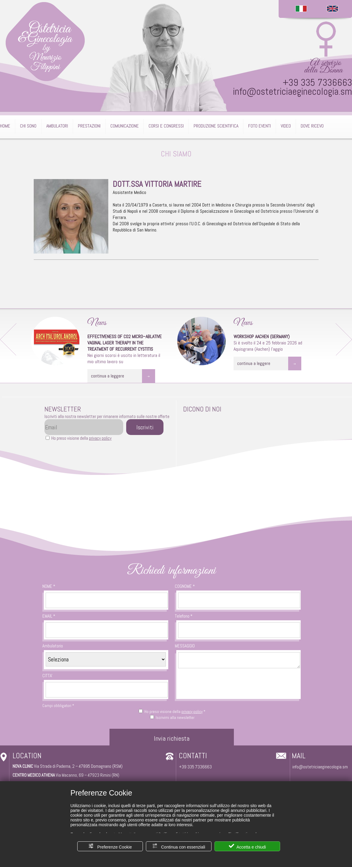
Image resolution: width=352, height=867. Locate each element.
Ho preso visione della (81, 438)
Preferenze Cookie (110, 846)
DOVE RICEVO (312, 126)
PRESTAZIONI (89, 126)
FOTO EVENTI (259, 126)
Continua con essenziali (178, 846)
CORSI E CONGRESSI (166, 126)
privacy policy (100, 438)
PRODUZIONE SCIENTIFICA (216, 126)
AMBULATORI (57, 126)
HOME (5, 126)
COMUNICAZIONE (124, 126)
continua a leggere (107, 376)
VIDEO (286, 126)
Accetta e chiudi (247, 846)
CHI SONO (28, 126)
